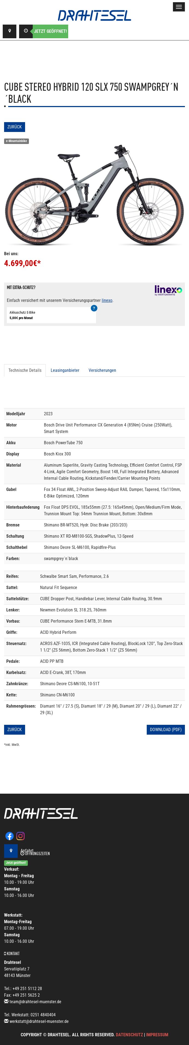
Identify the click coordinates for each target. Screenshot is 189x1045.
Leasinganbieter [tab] (65, 370)
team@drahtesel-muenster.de (35, 1001)
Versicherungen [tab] (102, 370)
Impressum (157, 1034)
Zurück (14, 126)
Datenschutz (129, 1034)
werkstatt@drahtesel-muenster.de (39, 1021)
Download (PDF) (166, 729)
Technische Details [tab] (24, 370)
